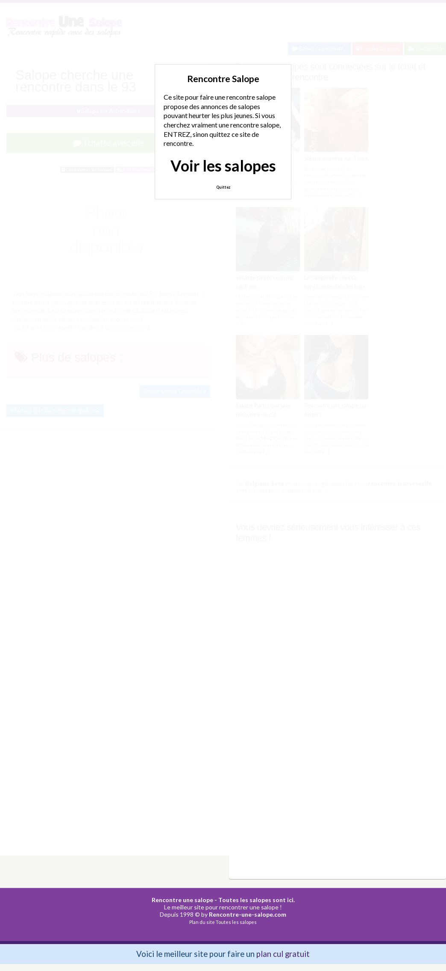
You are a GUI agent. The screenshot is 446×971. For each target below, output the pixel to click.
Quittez (223, 187)
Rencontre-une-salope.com (247, 914)
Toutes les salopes (236, 922)
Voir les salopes (223, 165)
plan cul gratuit (283, 954)
